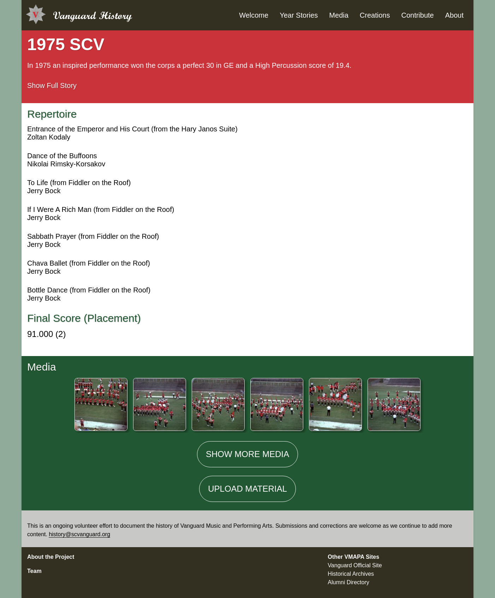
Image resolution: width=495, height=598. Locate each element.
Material (247, 488)
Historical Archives (351, 574)
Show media (247, 454)
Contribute (417, 15)
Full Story (52, 85)
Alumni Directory (348, 582)
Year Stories (299, 15)
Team (34, 571)
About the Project (50, 557)
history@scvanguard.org (79, 534)
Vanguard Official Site (355, 565)
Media (338, 15)
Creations (375, 15)
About (454, 15)
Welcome (253, 15)
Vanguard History (92, 15)
